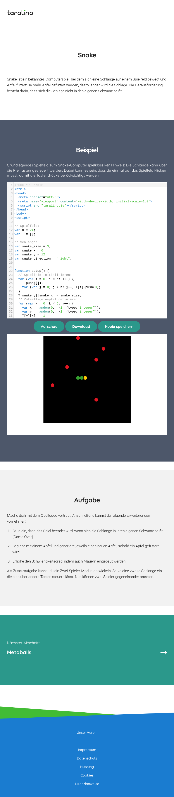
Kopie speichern (119, 326)
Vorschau (49, 326)
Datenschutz (87, 758)
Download (81, 326)
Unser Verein (87, 732)
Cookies (87, 775)
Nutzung (87, 767)
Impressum (87, 750)
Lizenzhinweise (87, 784)
